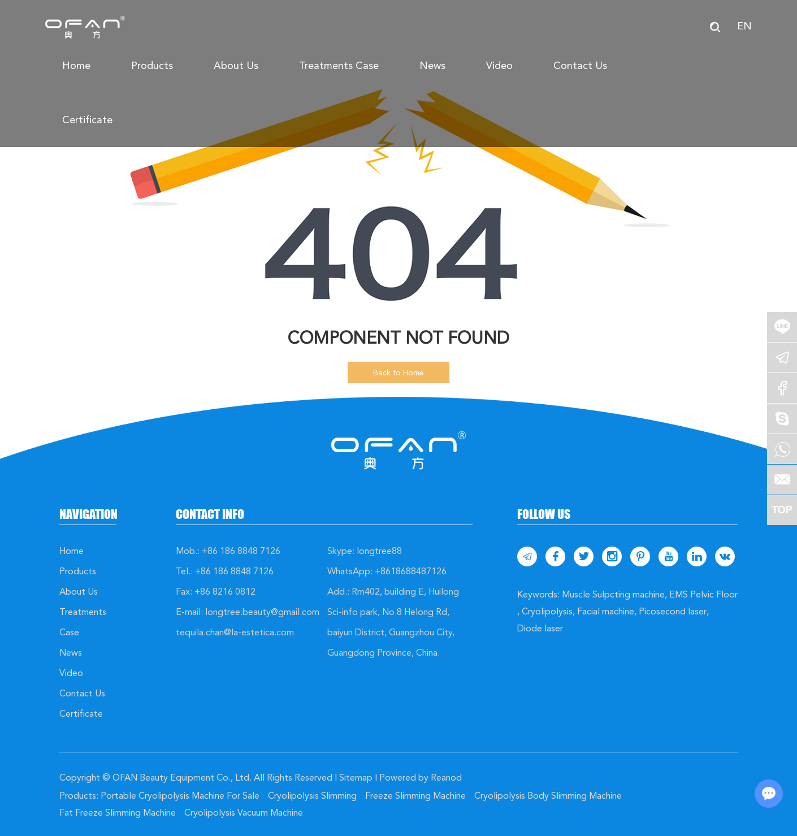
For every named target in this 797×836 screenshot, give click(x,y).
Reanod (446, 777)
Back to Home (398, 372)
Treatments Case (339, 65)
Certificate (87, 119)
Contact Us (580, 65)
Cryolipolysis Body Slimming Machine (548, 795)
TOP (782, 510)
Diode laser (540, 628)
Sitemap (355, 777)
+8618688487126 (411, 571)
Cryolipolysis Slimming (312, 795)
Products (152, 65)
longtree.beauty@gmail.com (262, 612)
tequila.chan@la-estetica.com (235, 632)
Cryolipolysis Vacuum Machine (243, 812)
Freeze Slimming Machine (415, 795)
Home (76, 65)
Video (499, 65)
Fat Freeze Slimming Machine (117, 812)
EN (744, 26)
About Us (236, 65)
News (432, 65)
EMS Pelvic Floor (703, 594)
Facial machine (605, 611)
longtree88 (379, 550)
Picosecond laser (673, 611)
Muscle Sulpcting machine (613, 594)
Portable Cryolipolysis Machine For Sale (180, 795)
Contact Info (210, 514)
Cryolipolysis (547, 611)
